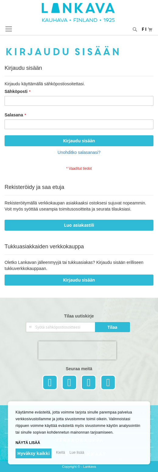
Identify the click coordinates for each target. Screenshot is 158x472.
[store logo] (79, 12)
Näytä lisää (28, 443)
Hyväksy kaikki (33, 453)
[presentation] (77, 350)
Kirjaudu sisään (79, 280)
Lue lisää (76, 452)
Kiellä (60, 452)
